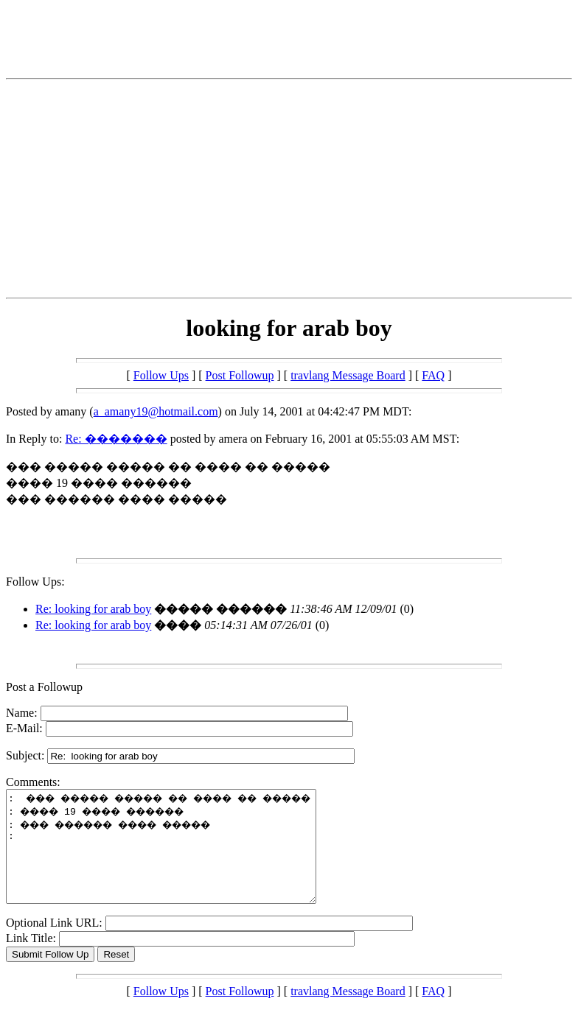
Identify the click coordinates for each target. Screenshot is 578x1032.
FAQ (433, 375)
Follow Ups (161, 375)
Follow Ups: (35, 581)
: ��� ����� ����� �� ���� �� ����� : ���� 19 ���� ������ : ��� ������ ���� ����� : (179, 857)
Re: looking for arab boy (93, 609)
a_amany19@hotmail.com (156, 411)
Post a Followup (44, 687)
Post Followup (240, 375)
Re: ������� (116, 438)
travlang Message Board (347, 375)
